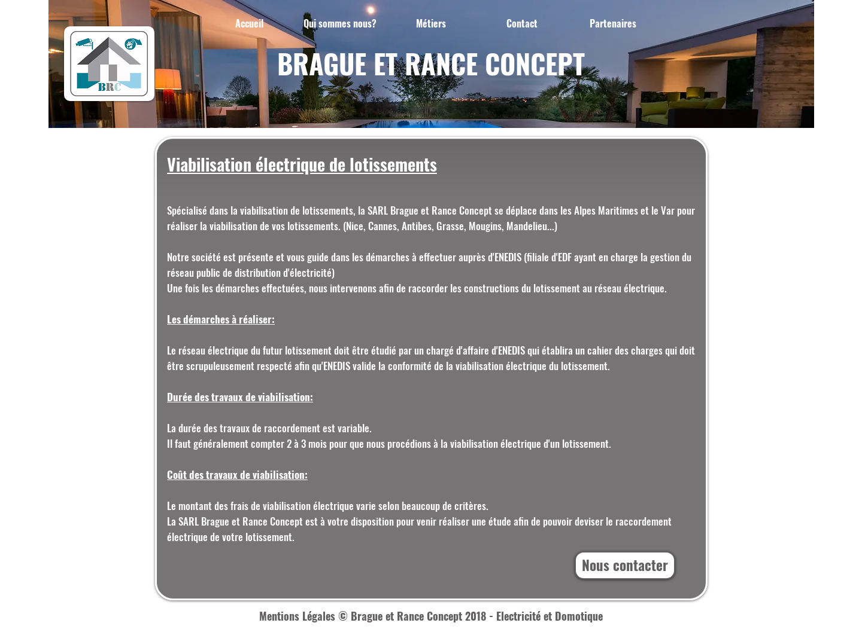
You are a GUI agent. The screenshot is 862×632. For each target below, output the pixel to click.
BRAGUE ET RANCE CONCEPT (431, 63)
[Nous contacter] (625, 565)
